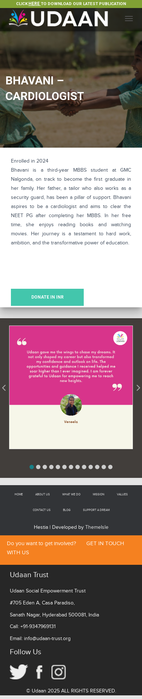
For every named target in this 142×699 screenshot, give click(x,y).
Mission (98, 494)
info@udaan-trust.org (47, 639)
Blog (67, 510)
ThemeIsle (97, 527)
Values (122, 494)
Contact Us (42, 510)
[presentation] (66, 265)
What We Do (71, 494)
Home (19, 494)
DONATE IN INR (47, 297)
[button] (31, 467)
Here (34, 3)
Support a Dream (96, 510)
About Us (42, 494)
